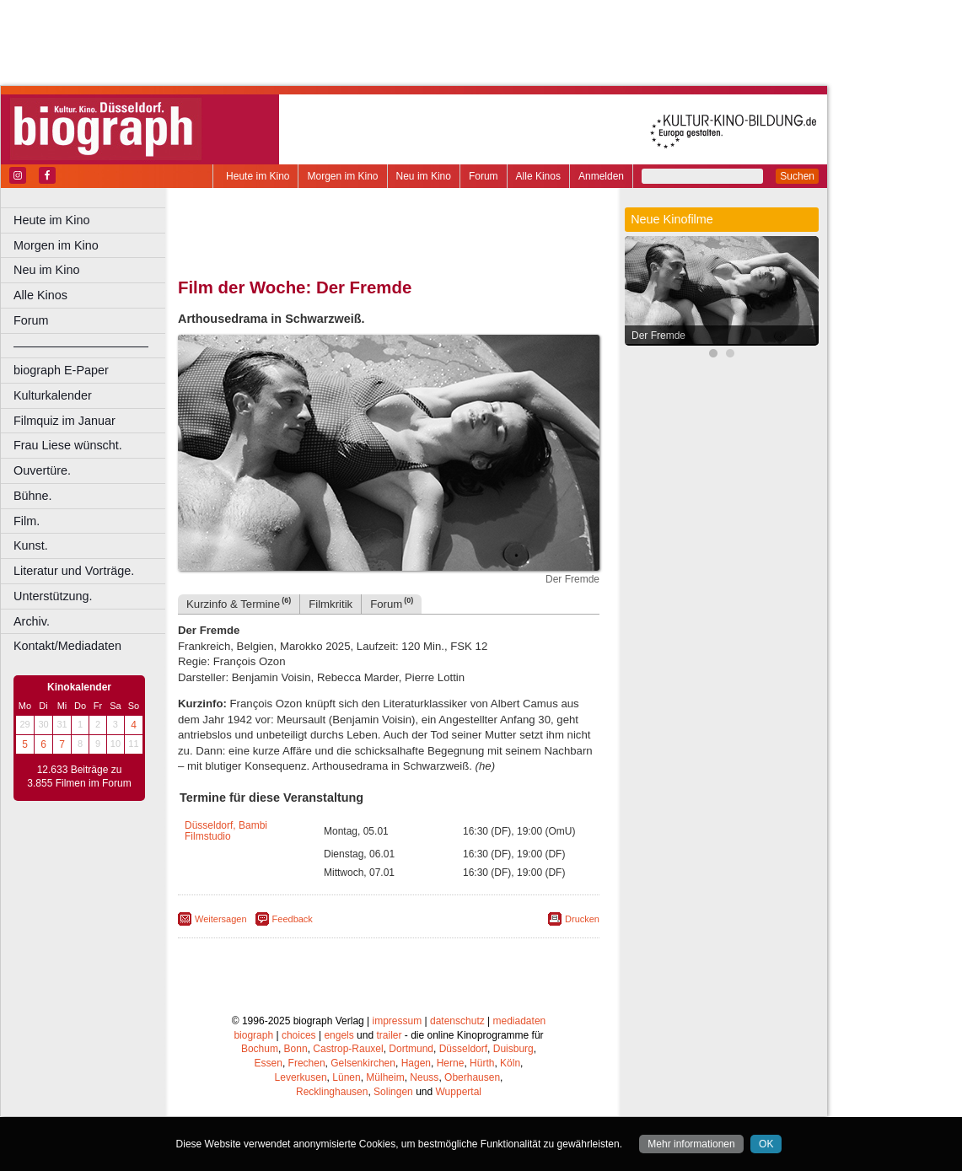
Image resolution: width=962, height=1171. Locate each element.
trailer (388, 1035)
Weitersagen (221, 919)
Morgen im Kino (342, 176)
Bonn (296, 1049)
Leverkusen (301, 1077)
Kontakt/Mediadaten (67, 646)
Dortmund (411, 1049)
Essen (268, 1063)
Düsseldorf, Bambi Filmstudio (226, 830)
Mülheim (385, 1077)
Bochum (259, 1049)
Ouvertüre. (42, 470)
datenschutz (457, 1021)
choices (299, 1035)
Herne (451, 1063)
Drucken (582, 919)
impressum (397, 1021)
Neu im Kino (423, 176)
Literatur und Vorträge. (73, 570)
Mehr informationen (691, 1144)
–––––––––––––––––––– (80, 345)
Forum (483, 176)
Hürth (482, 1063)
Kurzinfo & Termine (238, 603)
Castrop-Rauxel (348, 1049)
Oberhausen (472, 1077)
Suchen (797, 176)
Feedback (292, 919)
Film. (26, 521)
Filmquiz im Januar (64, 420)
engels (338, 1035)
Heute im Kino (257, 176)
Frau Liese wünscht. (67, 445)
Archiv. (31, 621)
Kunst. (30, 545)
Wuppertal (458, 1092)
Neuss (424, 1077)
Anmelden (601, 176)
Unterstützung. (53, 596)
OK (766, 1144)
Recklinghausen (332, 1092)
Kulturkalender (52, 395)
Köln (510, 1063)
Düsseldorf (463, 1049)
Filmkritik (330, 604)
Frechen (306, 1063)
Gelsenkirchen (363, 1063)
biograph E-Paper (61, 370)
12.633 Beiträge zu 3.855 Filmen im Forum (79, 776)
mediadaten (519, 1021)
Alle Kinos (538, 176)
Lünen (346, 1077)
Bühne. (32, 495)
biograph (253, 1035)
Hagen (416, 1063)
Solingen (393, 1092)
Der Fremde (658, 335)
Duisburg (513, 1049)
